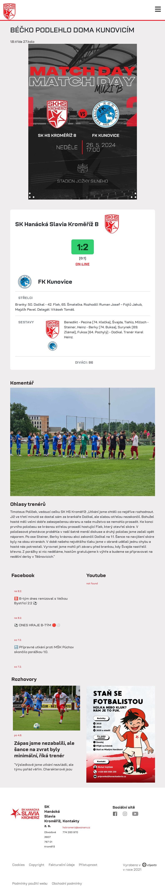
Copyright (36, 865)
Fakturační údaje (62, 865)
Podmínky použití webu (30, 883)
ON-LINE (83, 264)
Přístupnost (88, 865)
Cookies (18, 865)
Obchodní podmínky (67, 883)
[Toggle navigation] (158, 9)
